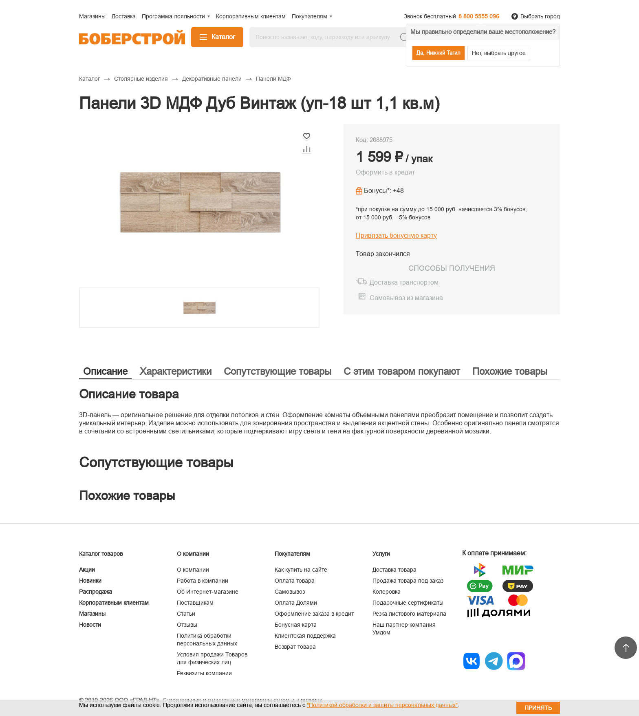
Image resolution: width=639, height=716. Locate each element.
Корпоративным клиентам (114, 602)
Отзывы (187, 624)
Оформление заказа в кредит (314, 613)
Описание (105, 371)
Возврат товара (295, 646)
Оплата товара (295, 580)
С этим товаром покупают (402, 371)
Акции (87, 569)
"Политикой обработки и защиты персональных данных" (382, 705)
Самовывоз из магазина (406, 297)
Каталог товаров (101, 553)
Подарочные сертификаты (407, 602)
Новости (90, 624)
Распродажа (95, 591)
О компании (193, 569)
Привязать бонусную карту (396, 235)
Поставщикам (195, 602)
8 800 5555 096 (478, 16)
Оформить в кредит (385, 172)
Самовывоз (290, 591)
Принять (538, 708)
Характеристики (176, 371)
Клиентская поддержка (305, 635)
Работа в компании (202, 580)
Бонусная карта (296, 624)
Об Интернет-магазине (207, 591)
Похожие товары (509, 371)
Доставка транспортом (404, 282)
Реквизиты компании (204, 673)
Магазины (92, 613)
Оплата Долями (296, 602)
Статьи (186, 613)
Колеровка (386, 591)
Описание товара (129, 394)
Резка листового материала (409, 613)
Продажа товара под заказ (407, 580)
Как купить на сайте (301, 569)
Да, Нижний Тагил (438, 53)
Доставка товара (394, 569)
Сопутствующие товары (277, 371)
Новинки (90, 580)
